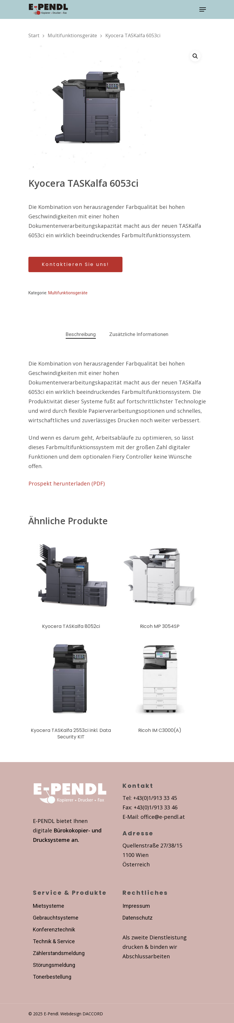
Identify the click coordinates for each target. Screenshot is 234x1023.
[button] (195, 56)
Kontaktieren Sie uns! (75, 264)
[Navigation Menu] (202, 9)
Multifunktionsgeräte (72, 35)
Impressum (136, 906)
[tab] (81, 334)
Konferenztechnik (54, 929)
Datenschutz (137, 918)
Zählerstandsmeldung (59, 953)
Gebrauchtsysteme (55, 918)
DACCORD (93, 1013)
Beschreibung (81, 334)
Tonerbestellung (52, 977)
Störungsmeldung (54, 965)
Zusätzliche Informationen (138, 334)
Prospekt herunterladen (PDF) (66, 483)
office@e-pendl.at (163, 816)
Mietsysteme (48, 906)
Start (33, 35)
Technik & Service (54, 941)
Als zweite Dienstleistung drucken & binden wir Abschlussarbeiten (154, 947)
